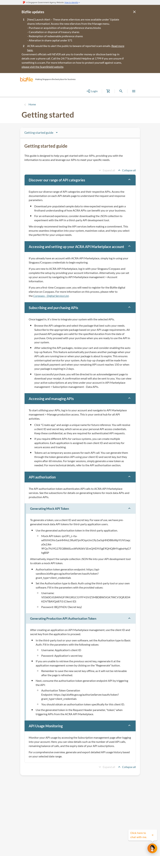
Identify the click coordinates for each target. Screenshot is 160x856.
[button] (26, 79)
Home (32, 104)
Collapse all (126, 170)
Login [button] (92, 91)
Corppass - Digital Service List (51, 295)
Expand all (106, 170)
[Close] (134, 12)
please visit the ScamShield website (42, 66)
